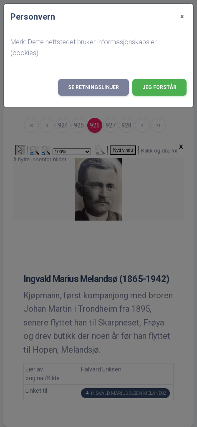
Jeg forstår (159, 87)
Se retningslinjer (93, 87)
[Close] (182, 17)
